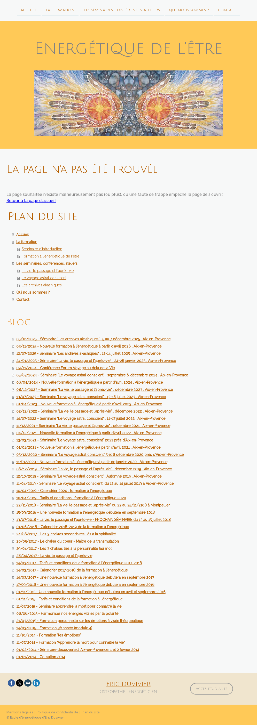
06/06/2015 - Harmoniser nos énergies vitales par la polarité (67, 613)
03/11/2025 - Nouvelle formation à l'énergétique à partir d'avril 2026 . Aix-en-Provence (88, 346)
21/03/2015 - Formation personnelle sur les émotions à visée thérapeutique (79, 621)
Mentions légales (19, 712)
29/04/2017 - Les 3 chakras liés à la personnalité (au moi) (64, 548)
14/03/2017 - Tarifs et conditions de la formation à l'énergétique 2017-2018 (79, 563)
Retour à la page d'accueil (31, 200)
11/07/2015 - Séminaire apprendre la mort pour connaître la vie (68, 606)
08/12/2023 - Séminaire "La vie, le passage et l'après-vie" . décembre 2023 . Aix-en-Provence (94, 390)
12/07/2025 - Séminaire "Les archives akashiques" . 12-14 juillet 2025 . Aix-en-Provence (88, 353)
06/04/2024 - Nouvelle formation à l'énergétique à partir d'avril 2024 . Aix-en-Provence (89, 382)
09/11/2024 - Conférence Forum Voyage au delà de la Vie (65, 368)
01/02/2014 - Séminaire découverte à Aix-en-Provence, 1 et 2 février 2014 (77, 650)
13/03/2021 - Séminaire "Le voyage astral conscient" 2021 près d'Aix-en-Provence (84, 440)
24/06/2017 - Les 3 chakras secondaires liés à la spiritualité (66, 534)
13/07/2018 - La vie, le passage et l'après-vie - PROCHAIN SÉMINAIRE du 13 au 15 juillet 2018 (93, 520)
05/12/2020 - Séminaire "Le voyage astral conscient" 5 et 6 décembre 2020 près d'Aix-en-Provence (100, 455)
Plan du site (91, 712)
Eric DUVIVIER (128, 684)
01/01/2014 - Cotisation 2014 (40, 657)
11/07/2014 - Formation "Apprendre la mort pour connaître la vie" (70, 642)
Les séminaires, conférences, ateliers (122, 10)
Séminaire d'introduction (42, 249)
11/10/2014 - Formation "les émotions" (48, 635)
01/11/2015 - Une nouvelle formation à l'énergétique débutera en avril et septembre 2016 (91, 592)
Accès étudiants (211, 689)
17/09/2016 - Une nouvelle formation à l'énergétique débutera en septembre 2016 (85, 585)
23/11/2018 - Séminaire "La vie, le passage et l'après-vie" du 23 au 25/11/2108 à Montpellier (93, 505)
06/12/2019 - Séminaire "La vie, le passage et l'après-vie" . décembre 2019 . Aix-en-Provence (94, 469)
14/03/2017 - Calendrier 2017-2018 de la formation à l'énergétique (72, 570)
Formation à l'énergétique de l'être (50, 256)
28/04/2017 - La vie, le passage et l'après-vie (54, 556)
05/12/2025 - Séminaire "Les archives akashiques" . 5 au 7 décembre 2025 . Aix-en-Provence (93, 339)
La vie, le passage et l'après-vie (48, 271)
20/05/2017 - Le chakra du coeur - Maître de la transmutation (67, 541)
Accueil (29, 10)
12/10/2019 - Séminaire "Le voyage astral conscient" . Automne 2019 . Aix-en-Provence (88, 476)
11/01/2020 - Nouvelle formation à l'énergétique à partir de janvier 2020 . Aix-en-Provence (91, 462)
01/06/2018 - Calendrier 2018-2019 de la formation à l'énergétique (72, 527)
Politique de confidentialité (57, 712)
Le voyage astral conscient (44, 278)
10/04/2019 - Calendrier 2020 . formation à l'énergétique (64, 491)
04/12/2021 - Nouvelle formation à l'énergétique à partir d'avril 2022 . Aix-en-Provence (88, 433)
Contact (227, 10)
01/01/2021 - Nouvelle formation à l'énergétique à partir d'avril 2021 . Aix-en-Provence (88, 447)
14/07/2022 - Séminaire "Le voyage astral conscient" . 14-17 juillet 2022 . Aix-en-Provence (90, 418)
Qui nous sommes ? (189, 10)
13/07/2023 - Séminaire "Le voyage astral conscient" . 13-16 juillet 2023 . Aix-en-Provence (91, 397)
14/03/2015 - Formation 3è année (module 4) (54, 628)
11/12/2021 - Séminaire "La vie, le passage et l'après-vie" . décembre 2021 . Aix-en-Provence (93, 426)
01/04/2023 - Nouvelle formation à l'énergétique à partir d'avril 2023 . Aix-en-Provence (89, 404)
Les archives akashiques (42, 285)
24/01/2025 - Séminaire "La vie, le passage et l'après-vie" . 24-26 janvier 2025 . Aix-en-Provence (96, 361)
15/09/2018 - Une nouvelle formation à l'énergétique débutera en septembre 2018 (85, 512)
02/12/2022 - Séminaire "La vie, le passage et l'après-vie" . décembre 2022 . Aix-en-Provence (94, 411)
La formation (60, 10)
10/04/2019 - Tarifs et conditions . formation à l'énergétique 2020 (71, 498)
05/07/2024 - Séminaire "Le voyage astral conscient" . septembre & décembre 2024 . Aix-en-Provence (102, 375)
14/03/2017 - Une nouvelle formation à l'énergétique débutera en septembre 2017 (85, 577)
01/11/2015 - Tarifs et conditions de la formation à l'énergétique (69, 599)
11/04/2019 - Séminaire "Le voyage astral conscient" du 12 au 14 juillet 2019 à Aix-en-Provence (95, 483)
